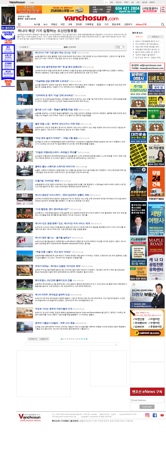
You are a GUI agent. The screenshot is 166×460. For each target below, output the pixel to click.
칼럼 (99, 24)
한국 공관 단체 (111, 421)
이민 (63, 24)
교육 (70, 24)
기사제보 (65, 421)
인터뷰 (79, 24)
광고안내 (74, 421)
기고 (106, 24)
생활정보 (83, 421)
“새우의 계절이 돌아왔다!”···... (146, 55)
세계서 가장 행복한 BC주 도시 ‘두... (147, 41)
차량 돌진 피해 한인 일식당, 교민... (147, 49)
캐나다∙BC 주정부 (96, 421)
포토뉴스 (155, 37)
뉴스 (46, 24)
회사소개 (56, 421)
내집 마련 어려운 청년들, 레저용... (147, 47)
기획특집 (89, 24)
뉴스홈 (37, 24)
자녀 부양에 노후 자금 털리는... (146, 44)
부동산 (54, 24)
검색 (65, 47)
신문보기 (128, 24)
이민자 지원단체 (126, 421)
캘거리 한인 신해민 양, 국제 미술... (147, 52)
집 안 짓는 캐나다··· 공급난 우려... (147, 58)
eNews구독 (141, 24)
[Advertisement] (43, 374)
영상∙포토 (116, 24)
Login (32, 2)
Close (11, 6)
